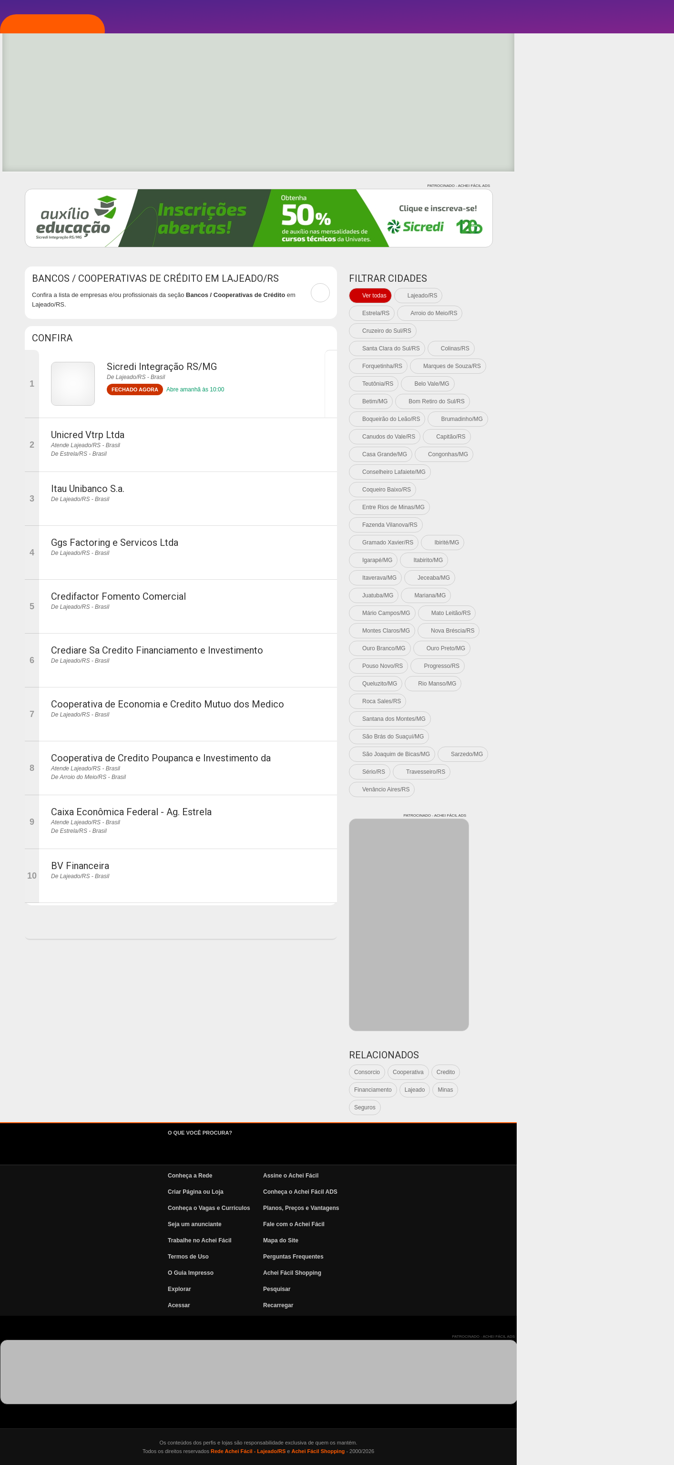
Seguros (522, 1107)
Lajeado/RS (580, 295)
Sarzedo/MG (624, 754)
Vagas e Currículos (74, 216)
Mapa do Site (438, 1240)
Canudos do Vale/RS (546, 436)
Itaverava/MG (537, 577)
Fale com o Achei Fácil (451, 1224)
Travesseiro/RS (583, 771)
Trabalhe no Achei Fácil (357, 1240)
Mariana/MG (587, 595)
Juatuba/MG (535, 595)
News (47, 244)
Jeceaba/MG (591, 577)
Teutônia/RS (535, 383)
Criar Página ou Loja (353, 1191)
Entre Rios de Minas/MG (551, 507)
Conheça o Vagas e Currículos (366, 1208)
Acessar (336, 1305)
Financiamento (530, 1089)
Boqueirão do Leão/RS (548, 419)
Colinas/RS (612, 348)
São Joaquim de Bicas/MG (553, 754)
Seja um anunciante (352, 1224)
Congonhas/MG (605, 454)
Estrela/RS (533, 313)
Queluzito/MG (537, 683)
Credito (603, 1072)
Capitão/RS (608, 436)
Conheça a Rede (347, 1175)
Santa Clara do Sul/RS (548, 348)
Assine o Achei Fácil (448, 1175)
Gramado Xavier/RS (545, 542)
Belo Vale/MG (589, 383)
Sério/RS (531, 771)
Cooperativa (565, 1072)
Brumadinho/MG (619, 419)
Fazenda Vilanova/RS (547, 525)
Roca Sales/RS (539, 701)
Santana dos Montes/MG (551, 719)
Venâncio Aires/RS (543, 789)
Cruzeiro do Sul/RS (544, 331)
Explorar (55, 158)
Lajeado (572, 1089)
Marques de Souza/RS (609, 366)
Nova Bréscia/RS (610, 630)
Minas (602, 1089)
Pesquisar (434, 1289)
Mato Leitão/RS (608, 613)
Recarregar (435, 1305)
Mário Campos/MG (544, 613)
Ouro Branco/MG (541, 648)
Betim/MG (532, 401)
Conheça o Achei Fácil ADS (457, 1191)
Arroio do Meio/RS (591, 313)
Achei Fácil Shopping (449, 1273)
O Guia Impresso (348, 1273)
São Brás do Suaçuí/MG (550, 736)
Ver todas (532, 295)
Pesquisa (54, 187)
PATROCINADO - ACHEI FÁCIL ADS (616, 186)
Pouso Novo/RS (540, 666)
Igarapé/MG (535, 560)
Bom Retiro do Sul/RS (594, 401)
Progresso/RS (599, 666)
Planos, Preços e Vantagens (458, 1208)
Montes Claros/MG (543, 630)
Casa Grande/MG (542, 454)
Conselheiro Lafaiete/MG (551, 472)
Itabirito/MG (585, 560)
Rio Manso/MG (594, 683)
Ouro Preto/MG (603, 648)
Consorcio (524, 1072)
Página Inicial (63, 101)
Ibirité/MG (604, 542)
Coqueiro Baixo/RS (544, 489)
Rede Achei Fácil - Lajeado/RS (405, 1451)
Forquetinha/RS (540, 366)
